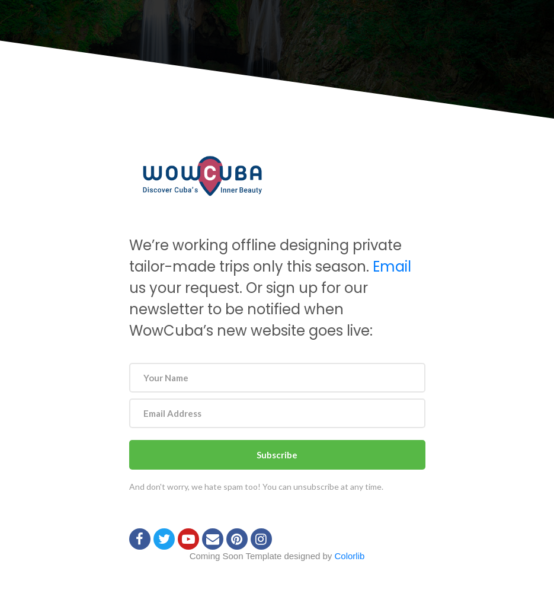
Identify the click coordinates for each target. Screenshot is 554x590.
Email (392, 266)
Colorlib (350, 556)
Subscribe (277, 454)
